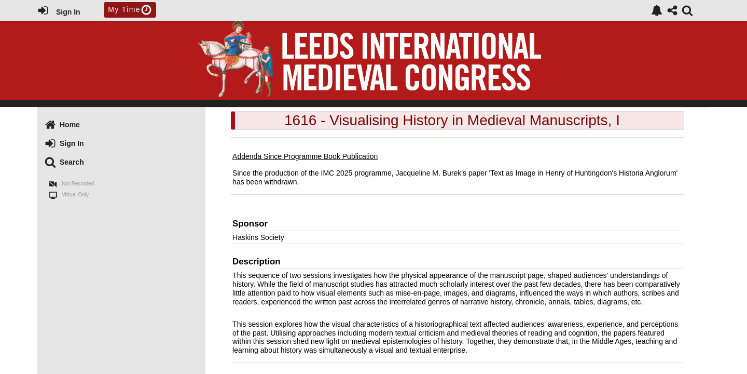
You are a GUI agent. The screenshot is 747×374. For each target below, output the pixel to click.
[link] (656, 10)
